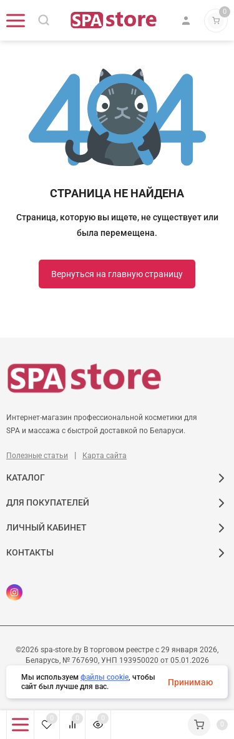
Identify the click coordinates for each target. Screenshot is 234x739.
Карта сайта (104, 455)
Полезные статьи (37, 455)
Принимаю (190, 682)
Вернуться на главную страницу (117, 274)
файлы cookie (104, 677)
